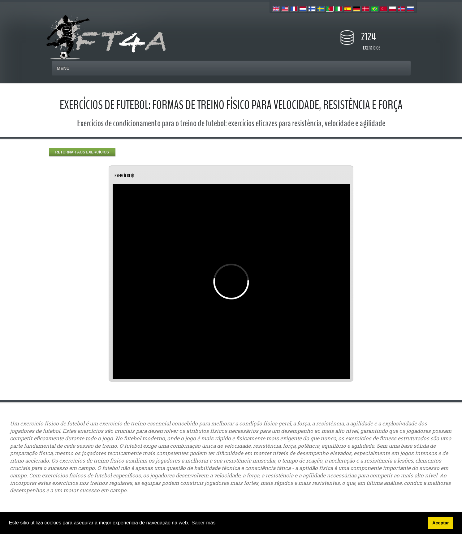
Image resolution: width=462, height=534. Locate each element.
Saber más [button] (203, 522)
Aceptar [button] (440, 522)
